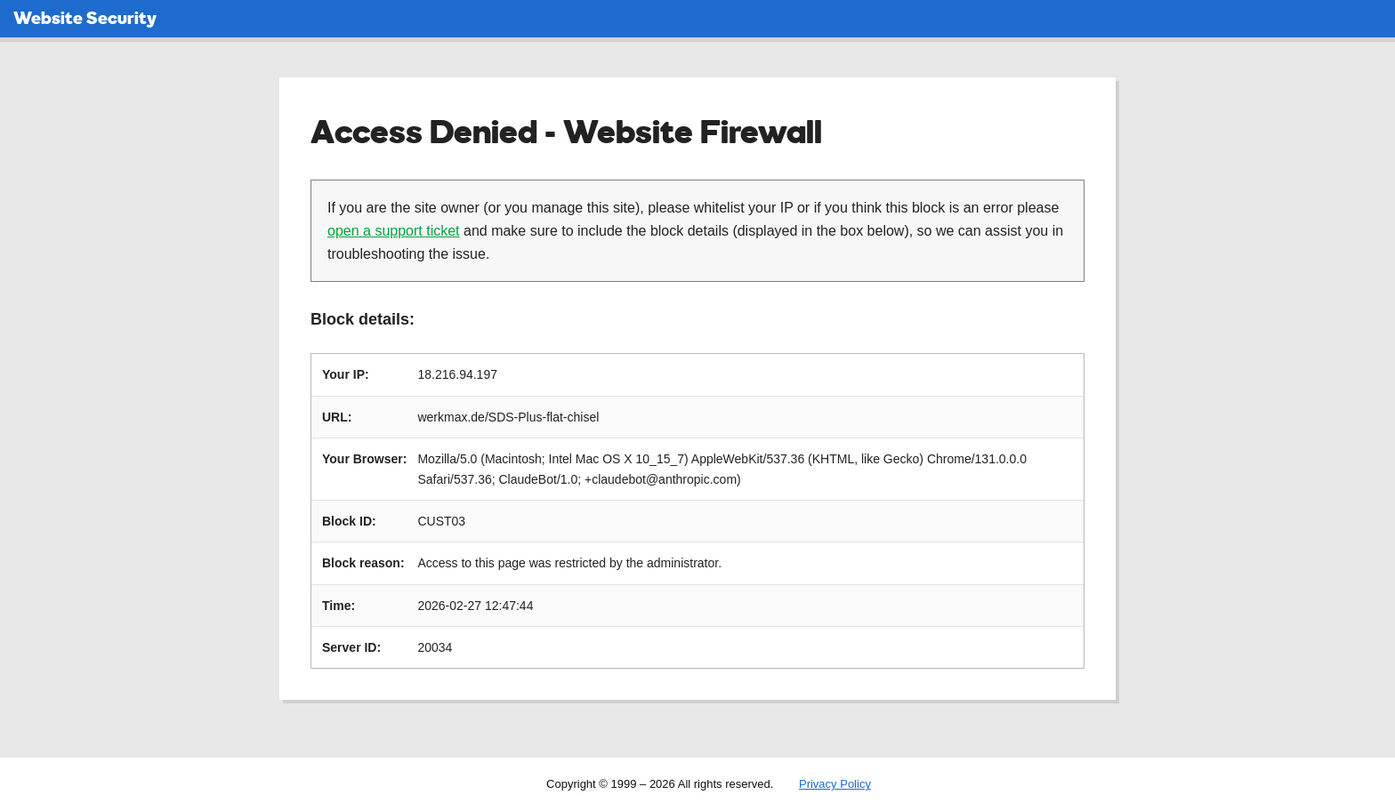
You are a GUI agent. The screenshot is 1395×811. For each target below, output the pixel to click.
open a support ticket (393, 230)
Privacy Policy (835, 784)
